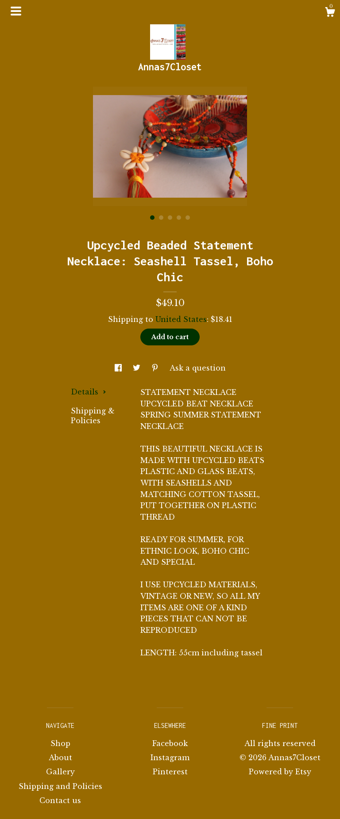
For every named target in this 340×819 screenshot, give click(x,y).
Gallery (60, 771)
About (60, 757)
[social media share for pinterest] (156, 368)
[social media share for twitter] (138, 368)
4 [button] (179, 217)
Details (88, 391)
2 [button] (161, 217)
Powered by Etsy (280, 771)
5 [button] (187, 217)
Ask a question (198, 368)
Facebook (170, 743)
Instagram (170, 757)
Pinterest (170, 771)
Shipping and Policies (60, 786)
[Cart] (330, 13)
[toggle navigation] (16, 11)
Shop (60, 743)
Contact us (60, 800)
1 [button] (152, 217)
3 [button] (170, 217)
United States (181, 319)
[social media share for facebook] (119, 368)
